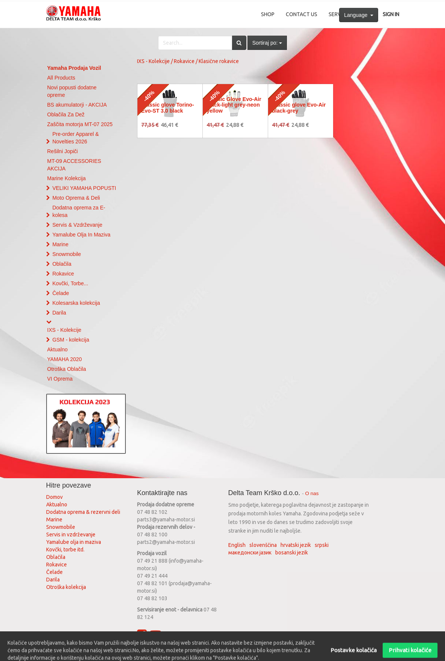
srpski (322, 545)
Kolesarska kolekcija (76, 303)
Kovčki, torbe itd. (65, 550)
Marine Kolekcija (66, 178)
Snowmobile (66, 254)
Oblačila (61, 264)
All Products (61, 78)
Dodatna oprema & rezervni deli (83, 512)
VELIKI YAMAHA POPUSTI (84, 188)
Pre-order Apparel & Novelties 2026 (75, 138)
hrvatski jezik (296, 545)
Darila (59, 313)
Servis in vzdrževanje (70, 535)
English (237, 545)
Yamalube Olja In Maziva (81, 235)
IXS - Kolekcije (64, 330)
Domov (54, 497)
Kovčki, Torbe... (70, 283)
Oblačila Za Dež (66, 114)
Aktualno (57, 349)
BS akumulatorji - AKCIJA (77, 105)
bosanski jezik (291, 553)
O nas (312, 493)
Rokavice (63, 274)
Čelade (60, 293)
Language (358, 15)
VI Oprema (60, 379)
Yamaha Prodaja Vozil (74, 68)
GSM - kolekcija (70, 340)
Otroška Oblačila (66, 369)
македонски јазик (250, 553)
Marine (60, 244)
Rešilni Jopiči (62, 151)
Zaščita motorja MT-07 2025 (80, 124)
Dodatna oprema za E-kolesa (78, 211)
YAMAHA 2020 (64, 359)
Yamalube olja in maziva (73, 542)
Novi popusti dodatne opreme (72, 91)
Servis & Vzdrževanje (77, 225)
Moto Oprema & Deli (76, 198)
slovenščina (263, 545)
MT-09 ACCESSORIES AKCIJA (74, 165)
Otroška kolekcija (66, 587)
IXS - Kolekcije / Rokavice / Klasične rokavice (188, 61)
